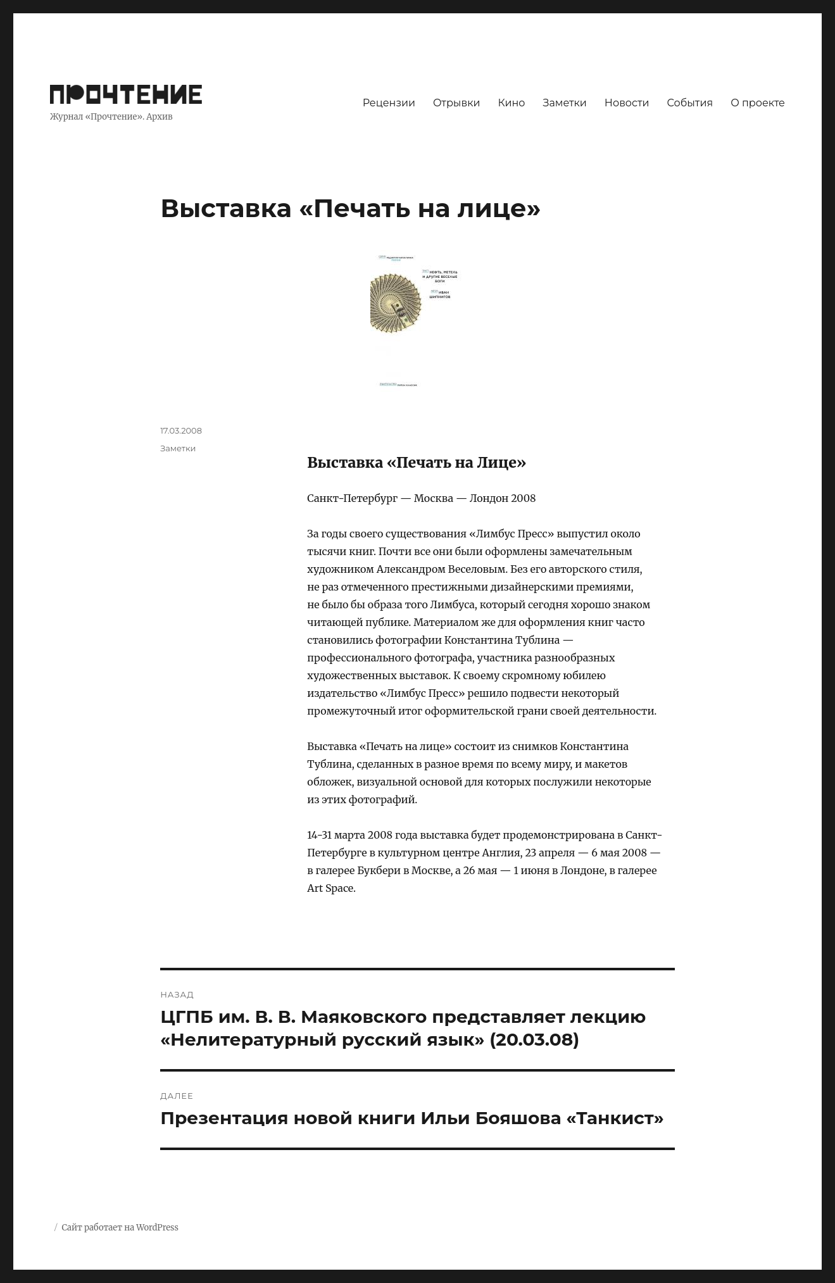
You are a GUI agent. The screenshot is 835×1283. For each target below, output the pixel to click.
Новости (627, 103)
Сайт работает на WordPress (119, 1227)
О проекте (758, 103)
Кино (511, 103)
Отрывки (456, 103)
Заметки (565, 103)
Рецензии (389, 103)
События (690, 103)
